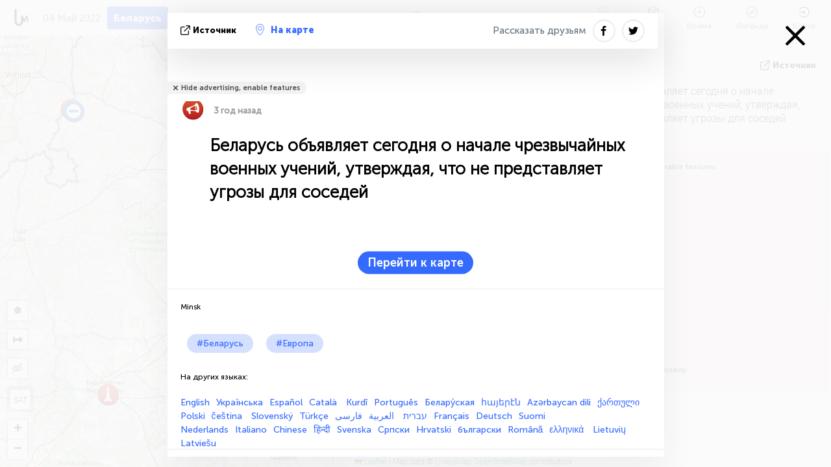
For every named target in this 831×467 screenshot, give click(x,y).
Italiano (251, 429)
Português (396, 402)
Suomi (532, 416)
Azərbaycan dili (559, 402)
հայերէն (501, 402)
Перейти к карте (415, 263)
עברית (415, 416)
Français (451, 416)
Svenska (354, 429)
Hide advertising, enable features (240, 88)
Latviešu (198, 443)
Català (324, 402)
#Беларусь (220, 343)
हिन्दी (322, 429)
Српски (394, 429)
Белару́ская (450, 402)
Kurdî (356, 402)
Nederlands (204, 429)
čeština (228, 416)
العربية (383, 416)
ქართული (618, 402)
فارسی (348, 416)
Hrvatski (433, 429)
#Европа (295, 343)
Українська (239, 402)
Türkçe (314, 416)
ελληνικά (567, 429)
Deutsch (494, 416)
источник (209, 30)
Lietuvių (609, 429)
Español (286, 402)
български (479, 429)
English (195, 402)
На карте (285, 30)
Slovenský (272, 416)
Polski (192, 416)
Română (525, 429)
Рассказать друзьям (539, 30)
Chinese (290, 429)
